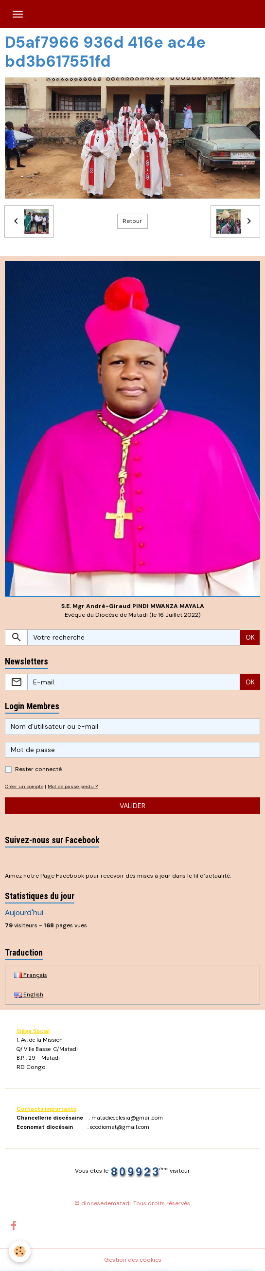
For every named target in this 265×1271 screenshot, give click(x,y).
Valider (132, 805)
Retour (132, 221)
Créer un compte (24, 786)
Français (30, 975)
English (28, 994)
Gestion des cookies (132, 1260)
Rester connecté (38, 769)
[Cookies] (20, 1251)
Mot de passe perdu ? (73, 786)
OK (250, 637)
